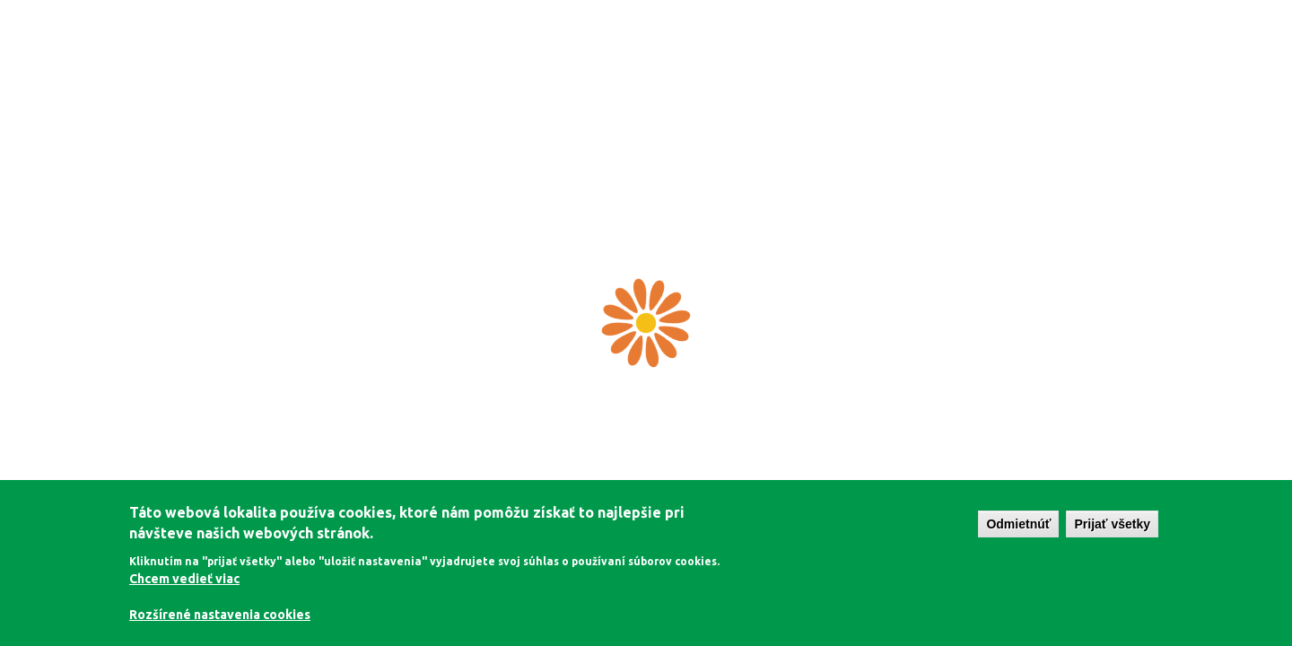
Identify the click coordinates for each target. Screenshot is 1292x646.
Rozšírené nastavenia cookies (219, 614)
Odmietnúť (1018, 524)
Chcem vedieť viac (184, 579)
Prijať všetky (1112, 524)
